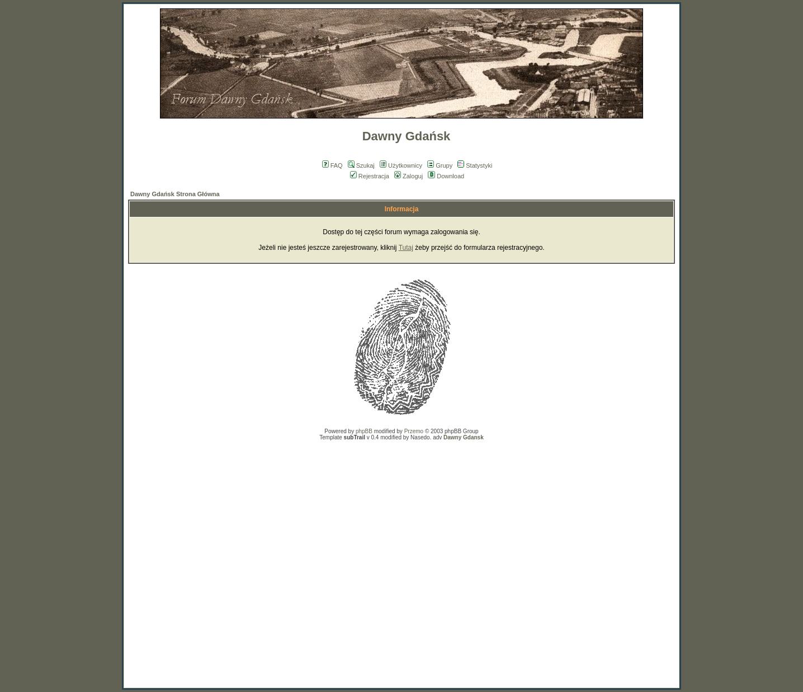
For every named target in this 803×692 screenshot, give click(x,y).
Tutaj (406, 248)
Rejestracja (369, 176)
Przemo (413, 431)
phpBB (364, 431)
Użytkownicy (401, 165)
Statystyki (474, 165)
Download (446, 176)
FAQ (332, 165)
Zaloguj (408, 176)
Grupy (439, 165)
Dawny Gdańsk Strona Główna (175, 194)
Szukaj (361, 165)
